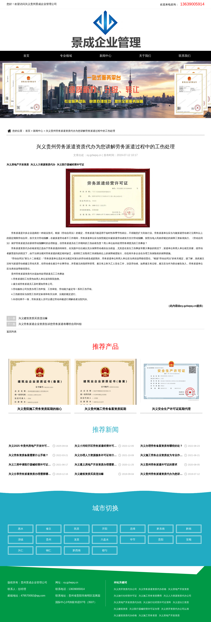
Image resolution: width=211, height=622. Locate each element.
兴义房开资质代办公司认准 (175, 609)
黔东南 (161, 528)
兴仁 (20, 550)
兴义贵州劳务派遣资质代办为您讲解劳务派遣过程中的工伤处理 (80, 130)
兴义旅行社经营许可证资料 (157, 602)
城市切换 (105, 508)
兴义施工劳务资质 (148, 615)
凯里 (76, 528)
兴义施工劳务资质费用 (150, 595)
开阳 (104, 528)
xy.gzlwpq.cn (94, 155)
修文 (48, 528)
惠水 (20, 528)
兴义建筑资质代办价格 (125, 615)
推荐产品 (105, 346)
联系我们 (185, 55)
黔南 (188, 528)
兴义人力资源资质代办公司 (177, 595)
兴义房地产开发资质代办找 (127, 602)
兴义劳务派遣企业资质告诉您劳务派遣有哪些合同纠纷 (50, 324)
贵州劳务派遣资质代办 (22, 274)
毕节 (132, 539)
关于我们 (145, 55)
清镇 (20, 539)
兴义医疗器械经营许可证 (70, 164)
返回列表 (11, 331)
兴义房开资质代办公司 (125, 589)
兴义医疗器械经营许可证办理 (144, 609)
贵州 (48, 539)
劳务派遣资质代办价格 (22, 248)
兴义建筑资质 (121, 609)
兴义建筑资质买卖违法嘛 (32, 318)
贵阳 (160, 539)
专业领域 (66, 55)
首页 (26, 55)
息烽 (132, 528)
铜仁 (48, 550)
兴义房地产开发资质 (18, 164)
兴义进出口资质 (181, 602)
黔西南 (77, 550)
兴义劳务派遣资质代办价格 (152, 589)
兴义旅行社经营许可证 (125, 595)
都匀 (104, 550)
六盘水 (105, 539)
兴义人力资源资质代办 (42, 164)
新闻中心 (105, 55)
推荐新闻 (105, 429)
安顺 (188, 539)
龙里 (76, 539)
